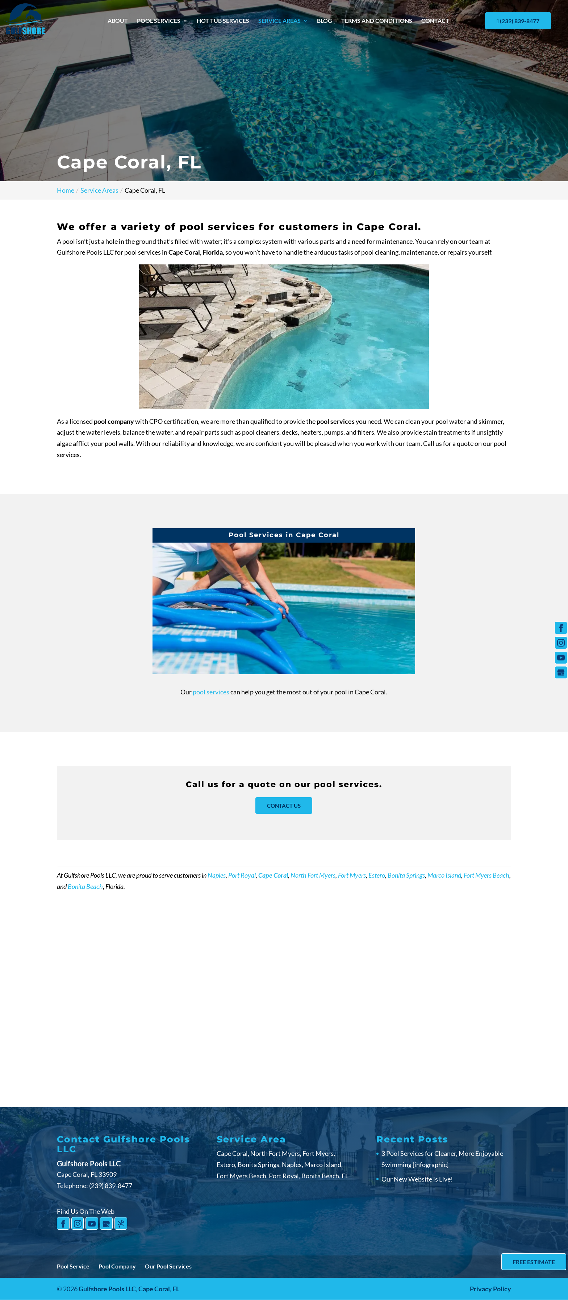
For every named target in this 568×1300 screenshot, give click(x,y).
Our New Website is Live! (417, 1179)
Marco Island (444, 875)
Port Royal (242, 875)
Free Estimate (533, 1261)
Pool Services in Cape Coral (284, 535)
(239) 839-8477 (518, 20)
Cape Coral (273, 875)
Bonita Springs (406, 875)
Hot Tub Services (223, 21)
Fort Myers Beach (486, 875)
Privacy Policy (490, 1289)
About (118, 21)
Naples (217, 875)
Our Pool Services (168, 1266)
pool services (211, 692)
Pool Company (117, 1266)
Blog (324, 21)
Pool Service (73, 1266)
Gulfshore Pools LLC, (129, 1289)
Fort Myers (352, 875)
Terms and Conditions (376, 21)
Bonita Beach (85, 886)
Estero (376, 875)
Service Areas (279, 21)
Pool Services (158, 21)
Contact (435, 21)
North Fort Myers (313, 875)
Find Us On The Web (85, 1211)
